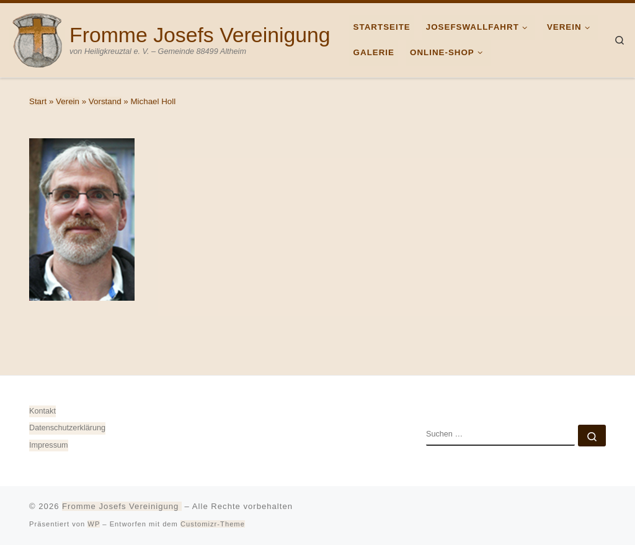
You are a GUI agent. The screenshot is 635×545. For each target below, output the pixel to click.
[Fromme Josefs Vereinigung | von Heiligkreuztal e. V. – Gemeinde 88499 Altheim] (37, 38)
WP (93, 524)
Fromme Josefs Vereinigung (122, 506)
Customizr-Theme (212, 524)
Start (38, 101)
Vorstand (105, 101)
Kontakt (42, 411)
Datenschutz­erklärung (67, 427)
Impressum (48, 445)
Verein (67, 101)
